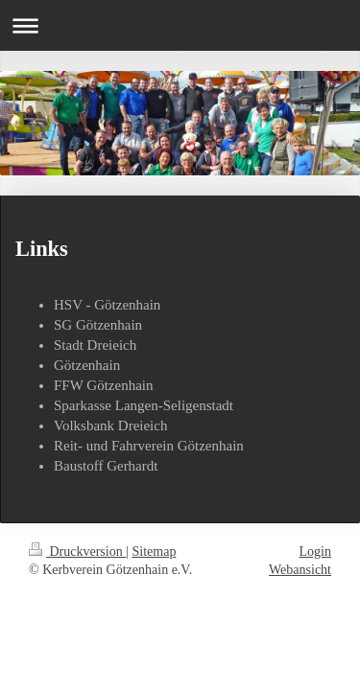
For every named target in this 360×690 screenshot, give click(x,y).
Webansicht (300, 570)
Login (315, 551)
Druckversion (77, 551)
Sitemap (154, 551)
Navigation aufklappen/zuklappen (180, 25)
